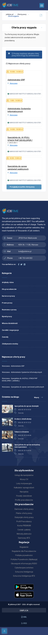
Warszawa (12, 83)
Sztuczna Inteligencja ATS (24, 576)
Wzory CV (24, 479)
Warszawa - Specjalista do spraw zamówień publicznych (23, 387)
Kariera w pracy (8, 296)
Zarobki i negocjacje (10, 330)
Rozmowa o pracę (9, 310)
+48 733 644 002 (25, 258)
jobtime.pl (9, 14)
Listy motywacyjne (24, 483)
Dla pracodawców (9, 289)
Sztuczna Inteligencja (24, 572)
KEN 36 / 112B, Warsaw (28, 245)
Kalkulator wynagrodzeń (24, 487)
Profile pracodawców (24, 500)
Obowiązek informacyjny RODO (24, 563)
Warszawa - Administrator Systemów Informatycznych (22, 372)
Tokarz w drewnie (21, 432)
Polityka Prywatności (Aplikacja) (24, 559)
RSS (24, 623)
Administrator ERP (16, 79)
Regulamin (24, 547)
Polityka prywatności (24, 555)
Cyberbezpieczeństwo (24, 568)
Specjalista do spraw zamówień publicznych (18, 168)
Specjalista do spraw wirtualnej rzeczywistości (27, 446)
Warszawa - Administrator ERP (13, 366)
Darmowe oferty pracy (24, 509)
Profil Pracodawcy (24, 521)
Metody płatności (24, 534)
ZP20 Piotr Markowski (27, 238)
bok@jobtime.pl (24, 251)
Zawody (5, 337)
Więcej (38, 397)
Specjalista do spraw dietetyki (26, 406)
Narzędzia (24, 492)
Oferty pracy (21, 14)
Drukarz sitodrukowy (22, 419)
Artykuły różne (8, 282)
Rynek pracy (7, 316)
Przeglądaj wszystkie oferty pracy (22, 187)
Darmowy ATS (24, 538)
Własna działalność (10, 323)
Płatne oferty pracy (24, 513)
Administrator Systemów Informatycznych (19, 110)
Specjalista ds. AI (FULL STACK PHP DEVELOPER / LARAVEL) (20, 140)
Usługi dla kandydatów (24, 475)
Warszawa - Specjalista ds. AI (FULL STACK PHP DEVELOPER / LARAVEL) (19, 379)
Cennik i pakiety (24, 530)
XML (24, 617)
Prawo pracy (7, 303)
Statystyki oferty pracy (24, 517)
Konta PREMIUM (24, 525)
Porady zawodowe (24, 496)
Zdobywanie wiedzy (10, 344)
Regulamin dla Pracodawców (24, 551)
